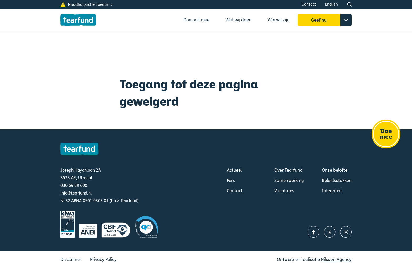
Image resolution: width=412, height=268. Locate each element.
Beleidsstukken (337, 180)
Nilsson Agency (336, 259)
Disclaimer (70, 259)
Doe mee (386, 134)
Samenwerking (289, 180)
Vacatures (284, 190)
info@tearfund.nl (76, 193)
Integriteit (332, 190)
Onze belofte (334, 170)
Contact (309, 4)
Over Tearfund (288, 170)
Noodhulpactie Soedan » (90, 4)
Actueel (234, 170)
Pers (231, 180)
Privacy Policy (103, 259)
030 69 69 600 (73, 185)
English (331, 4)
